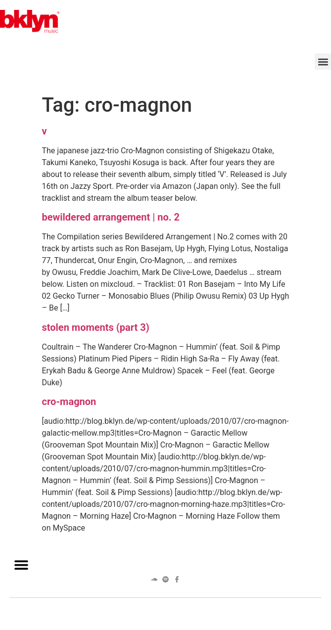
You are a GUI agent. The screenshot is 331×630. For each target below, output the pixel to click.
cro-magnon (69, 401)
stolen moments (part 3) (95, 327)
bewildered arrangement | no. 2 (111, 217)
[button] (323, 61)
